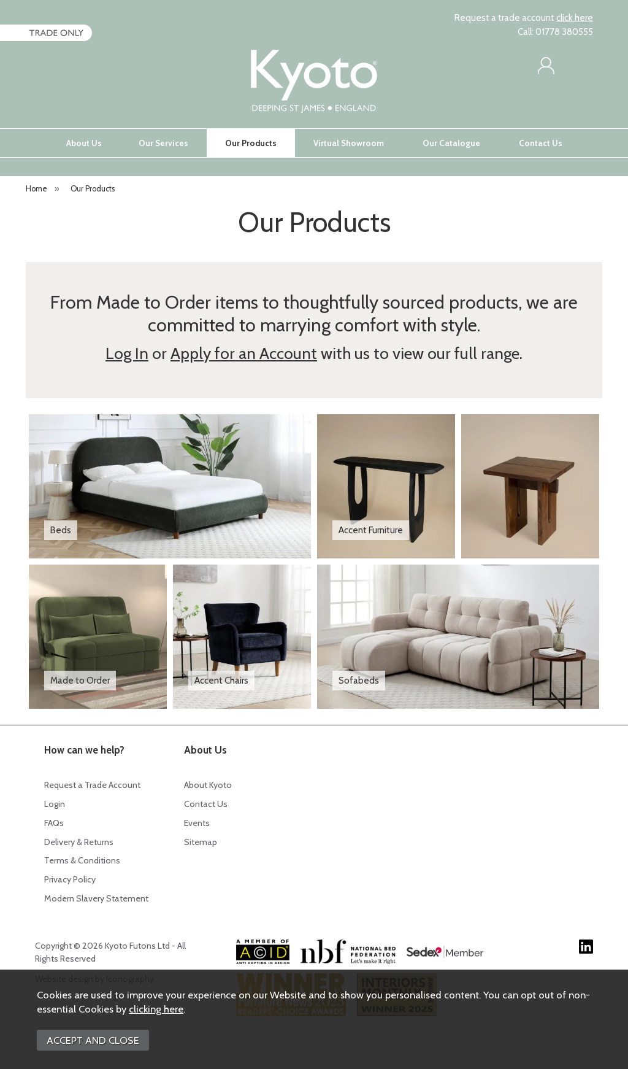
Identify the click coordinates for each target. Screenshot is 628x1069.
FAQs (54, 822)
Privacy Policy (70, 879)
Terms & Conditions (82, 860)
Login (54, 803)
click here (574, 17)
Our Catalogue (451, 143)
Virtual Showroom (348, 143)
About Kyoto (208, 784)
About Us (84, 143)
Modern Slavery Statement (96, 898)
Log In (126, 353)
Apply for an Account (243, 353)
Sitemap (200, 841)
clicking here (156, 1009)
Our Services (163, 143)
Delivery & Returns (78, 841)
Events (197, 822)
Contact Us (540, 143)
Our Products (251, 143)
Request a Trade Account (92, 784)
